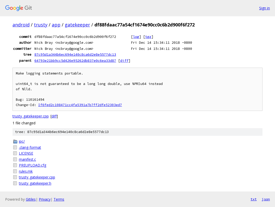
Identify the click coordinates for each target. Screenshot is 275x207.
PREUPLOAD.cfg (32, 165)
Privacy (45, 199)
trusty (40, 25)
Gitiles (31, 199)
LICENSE (26, 153)
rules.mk (26, 171)
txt (254, 199)
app (56, 25)
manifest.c (27, 159)
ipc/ (22, 141)
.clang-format (30, 147)
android (21, 25)
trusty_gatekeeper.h (35, 183)
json (266, 199)
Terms (59, 199)
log (136, 36)
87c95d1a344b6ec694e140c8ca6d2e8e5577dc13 (75, 54)
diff (124, 60)
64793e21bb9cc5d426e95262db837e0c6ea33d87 (75, 60)
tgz (148, 36)
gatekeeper (77, 25)
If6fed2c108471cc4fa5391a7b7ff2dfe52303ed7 (80, 105)
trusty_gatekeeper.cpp (30, 116)
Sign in (264, 8)
